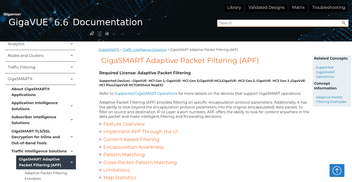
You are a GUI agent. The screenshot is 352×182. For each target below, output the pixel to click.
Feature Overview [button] (122, 124)
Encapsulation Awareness (133, 147)
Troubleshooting (328, 7)
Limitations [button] (115, 170)
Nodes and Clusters (42, 55)
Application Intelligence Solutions (43, 106)
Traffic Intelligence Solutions (43, 151)
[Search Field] (282, 23)
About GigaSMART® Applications (30, 92)
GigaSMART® (42, 79)
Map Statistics (119, 177)
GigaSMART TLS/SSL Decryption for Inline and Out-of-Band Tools (43, 137)
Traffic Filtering (42, 67)
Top (337, 170)
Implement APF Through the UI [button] (138, 131)
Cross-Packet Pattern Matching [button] (138, 162)
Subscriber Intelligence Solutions (43, 120)
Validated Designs (267, 7)
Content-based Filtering (131, 139)
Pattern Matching (124, 154)
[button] (343, 23)
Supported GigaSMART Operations (146, 93)
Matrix (298, 7)
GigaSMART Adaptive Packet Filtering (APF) (47, 162)
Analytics (42, 44)
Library (234, 7)
